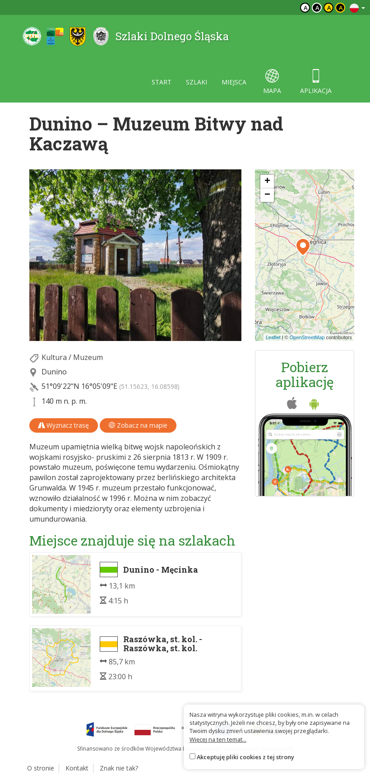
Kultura (54, 357)
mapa (272, 82)
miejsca (234, 82)
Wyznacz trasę (63, 425)
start (161, 82)
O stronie (40, 768)
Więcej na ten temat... (218, 739)
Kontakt (76, 768)
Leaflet (273, 337)
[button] (303, 247)
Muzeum (88, 357)
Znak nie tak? (119, 768)
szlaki (196, 82)
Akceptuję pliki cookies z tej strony (245, 757)
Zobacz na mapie (138, 425)
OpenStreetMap (307, 337)
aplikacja (316, 82)
